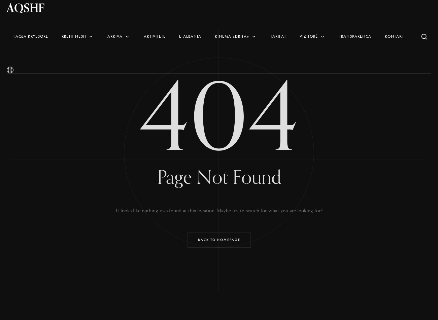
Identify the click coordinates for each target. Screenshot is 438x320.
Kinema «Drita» (236, 36)
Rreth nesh (78, 36)
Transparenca (355, 36)
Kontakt (394, 36)
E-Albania (190, 36)
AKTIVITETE (155, 36)
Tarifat (278, 36)
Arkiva (118, 36)
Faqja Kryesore (30, 36)
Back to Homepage (219, 240)
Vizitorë (313, 36)
